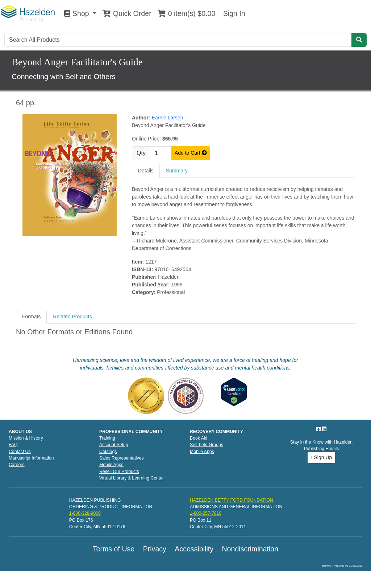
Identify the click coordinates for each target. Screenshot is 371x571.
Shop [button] (77, 13)
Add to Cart (191, 153)
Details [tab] (146, 171)
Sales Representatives (121, 458)
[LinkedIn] (324, 429)
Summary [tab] (177, 171)
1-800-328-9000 (85, 513)
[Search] (178, 40)
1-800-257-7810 (205, 513)
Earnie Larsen (167, 118)
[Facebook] (319, 429)
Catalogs (108, 451)
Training (107, 438)
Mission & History (26, 438)
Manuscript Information (31, 458)
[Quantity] (161, 153)
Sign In (233, 13)
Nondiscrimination (250, 549)
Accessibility (194, 549)
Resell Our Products (119, 471)
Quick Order (126, 13)
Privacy (154, 549)
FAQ (13, 444)
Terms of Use (113, 549)
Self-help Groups (206, 444)
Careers (17, 464)
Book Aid (198, 438)
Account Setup (113, 444)
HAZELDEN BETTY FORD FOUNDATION (231, 500)
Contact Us (20, 451)
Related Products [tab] (72, 316)
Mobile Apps (111, 464)
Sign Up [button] (321, 457)
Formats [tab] (31, 316)
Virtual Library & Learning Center (131, 478)
